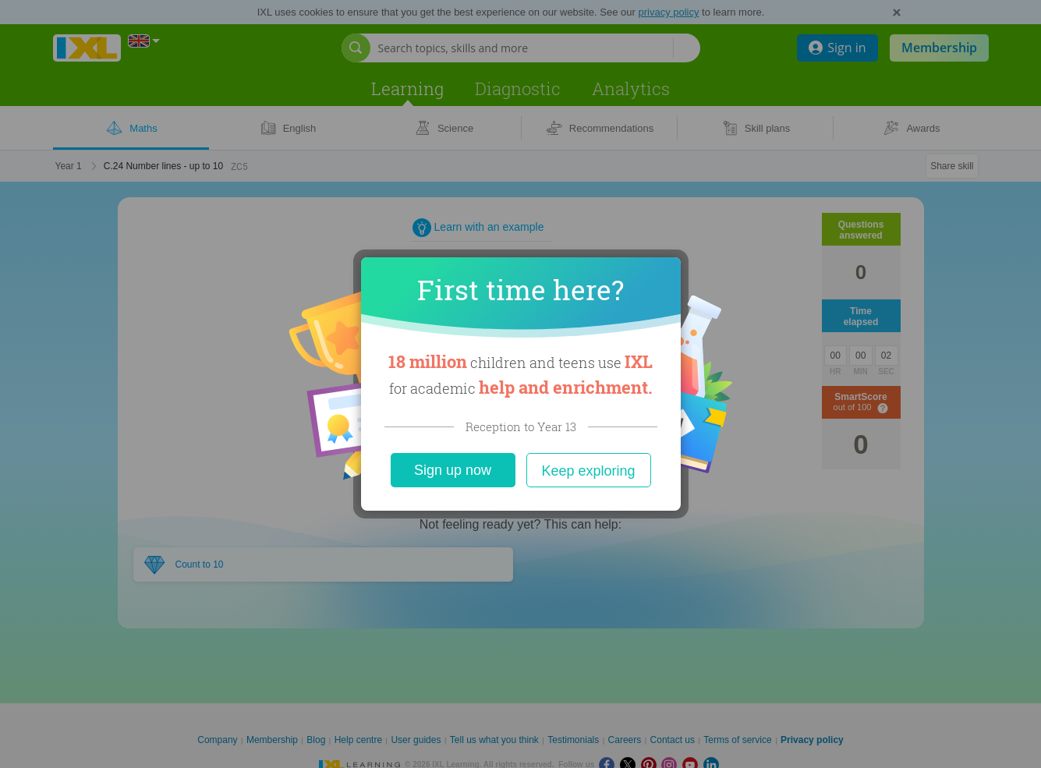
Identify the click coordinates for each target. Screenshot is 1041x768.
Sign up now (452, 470)
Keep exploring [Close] (588, 471)
